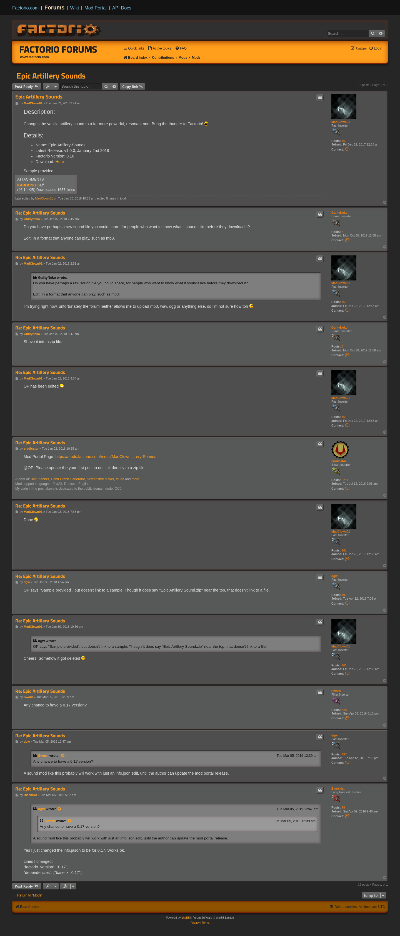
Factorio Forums (58, 49)
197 (344, 595)
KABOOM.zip (28, 185)
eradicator (338, 461)
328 (344, 709)
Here (59, 161)
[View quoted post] (63, 755)
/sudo (120, 479)
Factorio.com (25, 7)
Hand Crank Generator (68, 479)
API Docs (121, 7)
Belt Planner (40, 479)
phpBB (185, 917)
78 (343, 807)
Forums (54, 7)
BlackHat (337, 788)
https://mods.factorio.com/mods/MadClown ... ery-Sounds (105, 456)
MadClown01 (340, 122)
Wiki (74, 7)
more (135, 479)
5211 (345, 480)
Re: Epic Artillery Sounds (40, 213)
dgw (334, 576)
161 (344, 140)
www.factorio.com (34, 57)
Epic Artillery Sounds (51, 76)
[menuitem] (160, 48)
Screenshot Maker (100, 479)
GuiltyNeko (339, 212)
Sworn (336, 691)
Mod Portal (95, 7)
